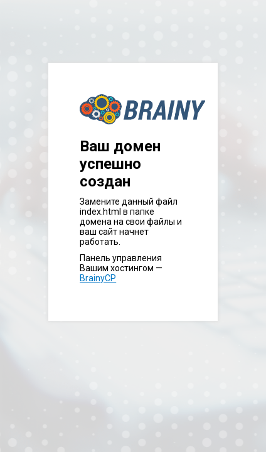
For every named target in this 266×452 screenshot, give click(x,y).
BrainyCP (98, 278)
